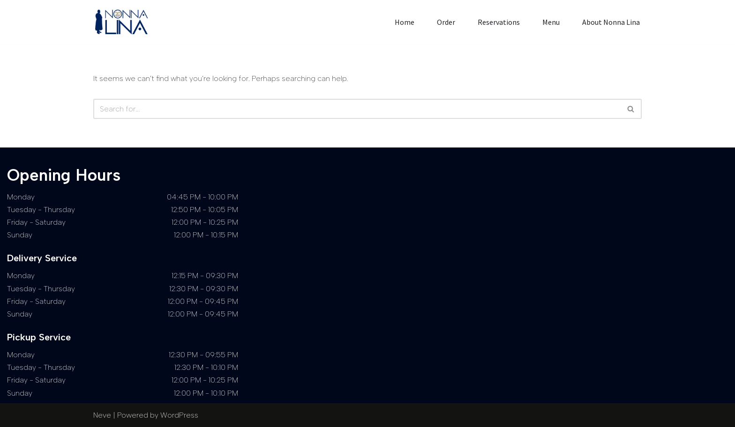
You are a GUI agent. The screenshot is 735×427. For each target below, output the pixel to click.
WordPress (179, 415)
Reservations (499, 22)
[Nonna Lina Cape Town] (123, 22)
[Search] (357, 109)
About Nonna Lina (611, 22)
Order (446, 22)
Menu (551, 22)
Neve (102, 415)
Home (404, 22)
